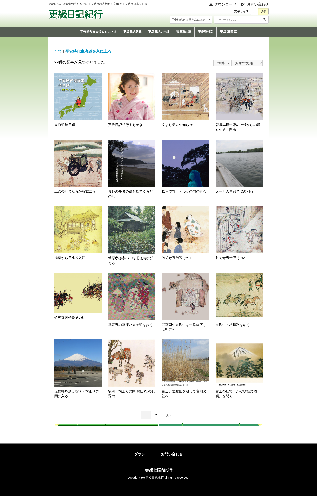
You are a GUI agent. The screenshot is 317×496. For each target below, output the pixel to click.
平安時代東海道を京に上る (98, 32)
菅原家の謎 (183, 32)
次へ (168, 415)
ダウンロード (145, 454)
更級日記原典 (132, 32)
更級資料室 (205, 32)
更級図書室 (228, 32)
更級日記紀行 (158, 470)
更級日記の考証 (158, 32)
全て (58, 51)
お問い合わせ (172, 454)
